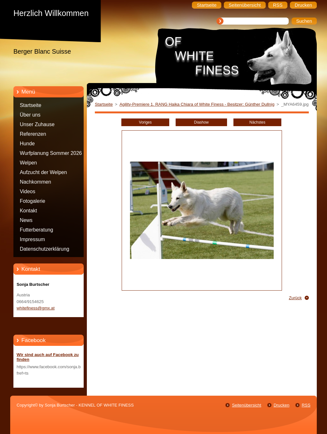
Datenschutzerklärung (44, 249)
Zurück (295, 297)
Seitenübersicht (246, 405)
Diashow (201, 122)
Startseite (30, 105)
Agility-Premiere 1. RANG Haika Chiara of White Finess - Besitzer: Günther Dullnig (196, 104)
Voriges (145, 122)
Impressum (32, 239)
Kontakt (28, 210)
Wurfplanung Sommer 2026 (51, 153)
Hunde (27, 143)
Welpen (28, 162)
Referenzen (33, 134)
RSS (306, 405)
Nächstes (257, 122)
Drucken (281, 405)
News (26, 220)
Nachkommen (35, 182)
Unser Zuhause (37, 124)
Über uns (30, 115)
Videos (27, 191)
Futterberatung (36, 229)
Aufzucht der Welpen (43, 172)
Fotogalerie (32, 201)
